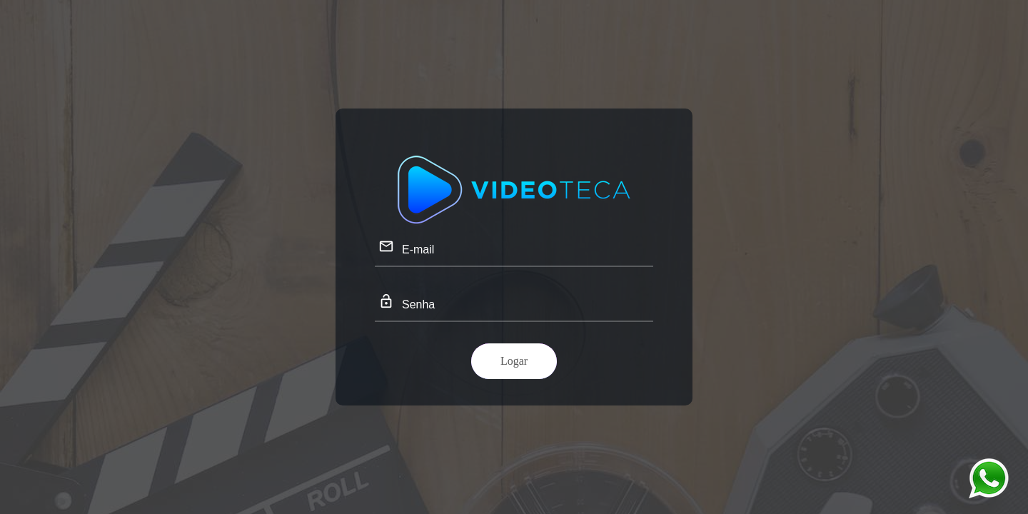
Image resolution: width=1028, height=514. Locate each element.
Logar (514, 361)
